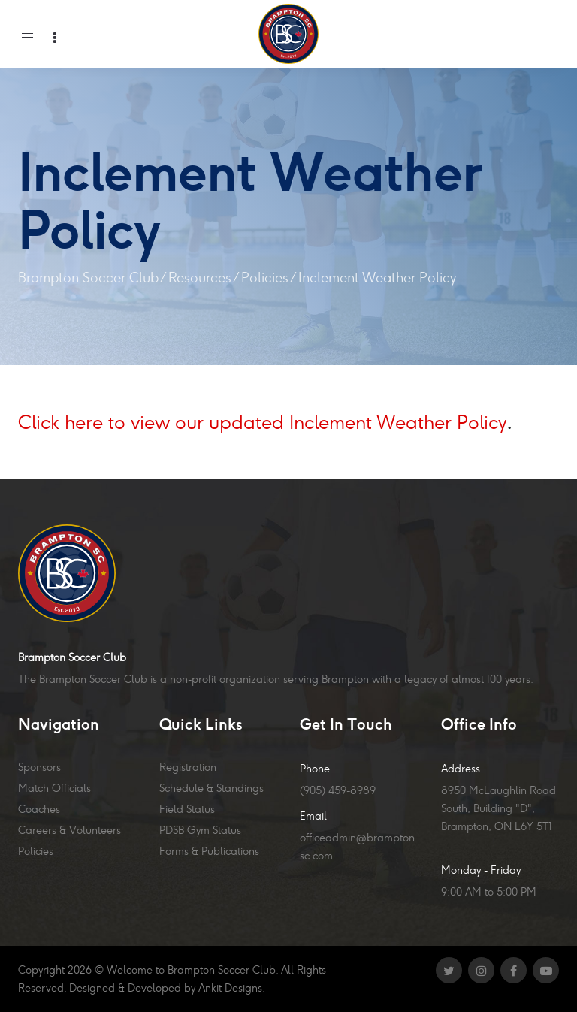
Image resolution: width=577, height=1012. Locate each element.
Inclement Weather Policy (395, 422)
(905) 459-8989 (338, 790)
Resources (199, 277)
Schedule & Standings (211, 788)
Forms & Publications (209, 851)
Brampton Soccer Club (88, 277)
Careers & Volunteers (69, 830)
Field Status (187, 809)
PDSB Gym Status (200, 830)
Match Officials (54, 788)
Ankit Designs (230, 988)
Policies (264, 277)
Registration (187, 767)
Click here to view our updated (151, 422)
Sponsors (39, 767)
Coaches (39, 809)
